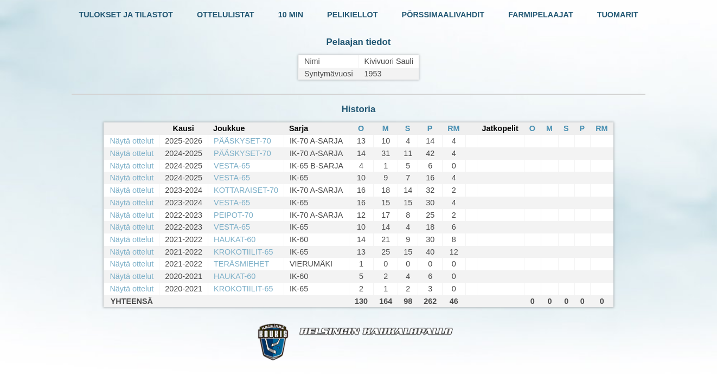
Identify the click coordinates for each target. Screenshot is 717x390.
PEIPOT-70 (233, 215)
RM (453, 128)
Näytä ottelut (131, 140)
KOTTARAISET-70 (246, 190)
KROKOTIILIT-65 (243, 252)
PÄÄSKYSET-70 (242, 140)
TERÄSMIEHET (241, 263)
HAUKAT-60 (234, 239)
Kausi (183, 128)
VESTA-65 (232, 165)
